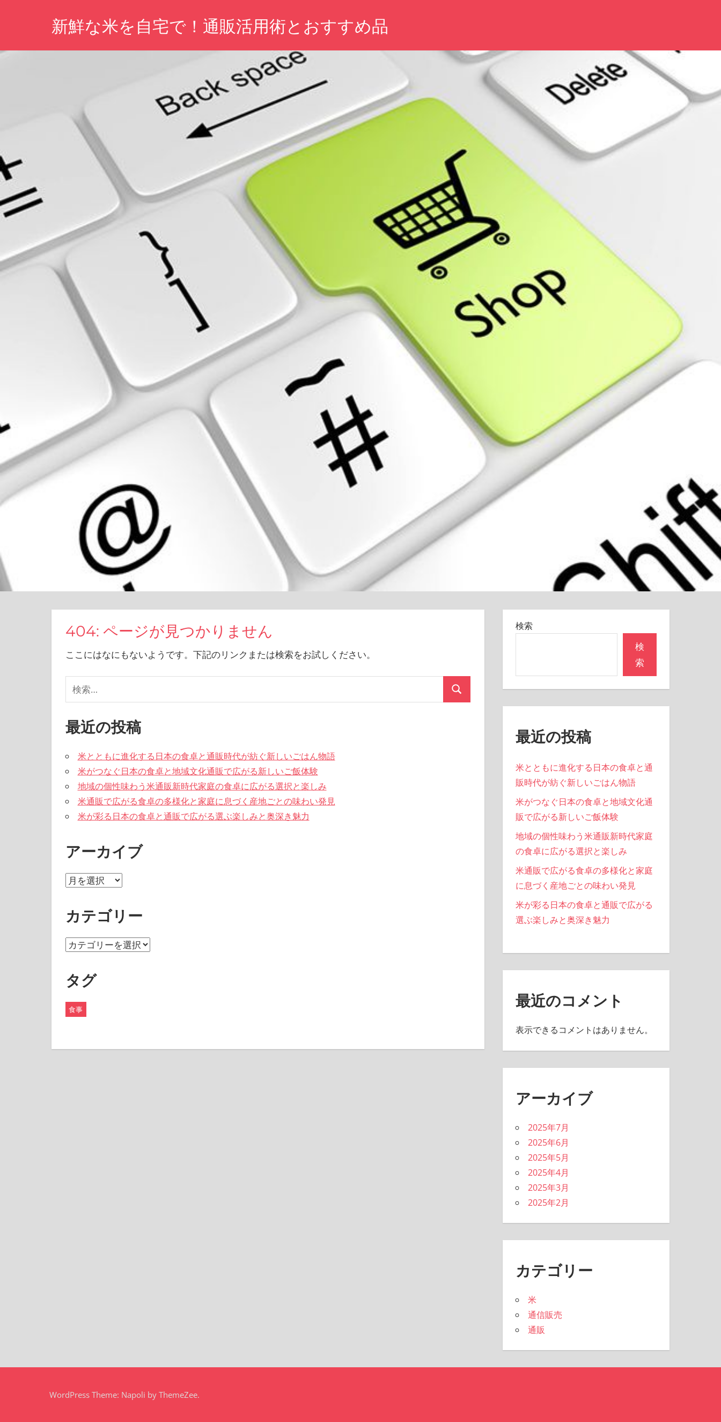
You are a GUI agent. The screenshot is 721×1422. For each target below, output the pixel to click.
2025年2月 (548, 1202)
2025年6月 (548, 1142)
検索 (524, 626)
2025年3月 (548, 1187)
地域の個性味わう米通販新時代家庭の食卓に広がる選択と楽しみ (202, 786)
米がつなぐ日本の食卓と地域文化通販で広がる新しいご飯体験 (198, 771)
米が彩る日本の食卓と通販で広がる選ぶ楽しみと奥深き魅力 (194, 816)
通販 (536, 1330)
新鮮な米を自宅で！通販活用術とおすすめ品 (225, 26)
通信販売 (545, 1315)
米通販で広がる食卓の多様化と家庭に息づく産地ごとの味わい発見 (206, 801)
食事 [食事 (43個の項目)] (76, 1009)
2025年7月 (548, 1127)
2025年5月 (548, 1157)
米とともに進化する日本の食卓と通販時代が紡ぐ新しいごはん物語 (206, 756)
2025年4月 (548, 1172)
